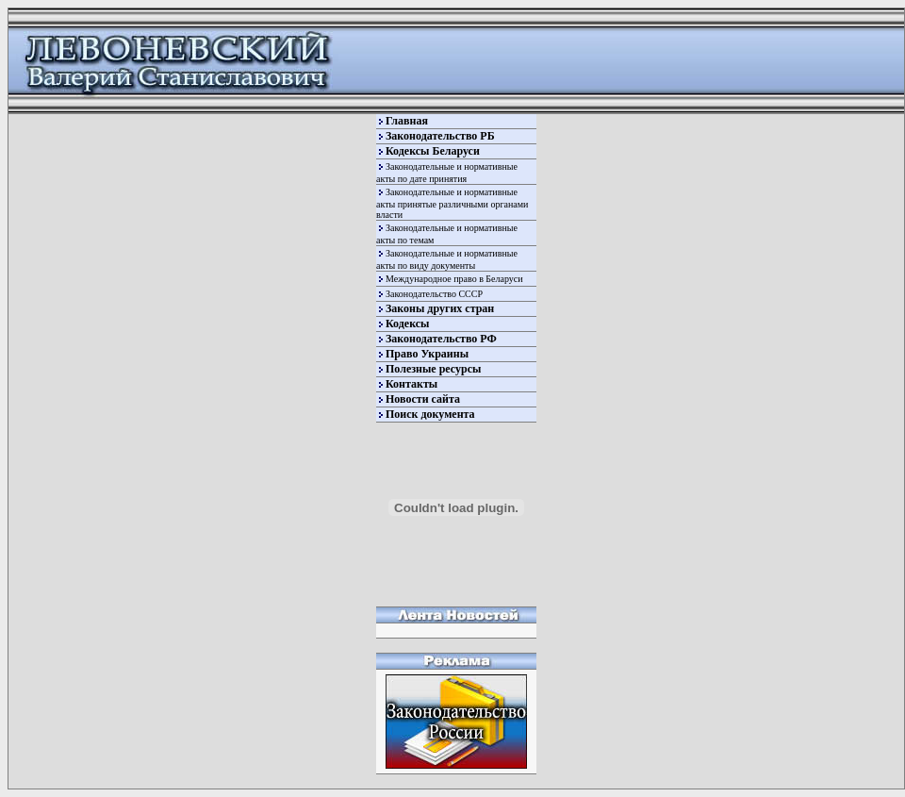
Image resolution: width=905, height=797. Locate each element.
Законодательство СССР (434, 294)
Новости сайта (423, 399)
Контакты (411, 383)
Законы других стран (440, 308)
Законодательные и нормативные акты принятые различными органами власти (452, 203)
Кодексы (407, 323)
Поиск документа (430, 414)
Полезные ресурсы (433, 368)
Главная (407, 120)
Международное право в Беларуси (454, 279)
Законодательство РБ (440, 135)
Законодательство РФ (441, 338)
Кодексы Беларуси (433, 151)
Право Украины (427, 353)
